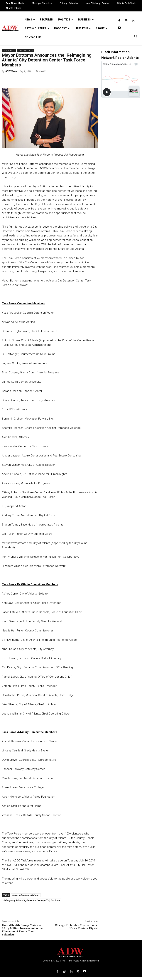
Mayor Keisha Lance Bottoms (25, 895)
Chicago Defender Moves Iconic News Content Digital (76, 927)
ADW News (11, 71)
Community (9, 50)
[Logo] (71, 952)
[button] (135, 36)
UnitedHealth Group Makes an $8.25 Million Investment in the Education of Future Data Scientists (22, 930)
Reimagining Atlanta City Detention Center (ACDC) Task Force (31, 900)
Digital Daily (25, 50)
